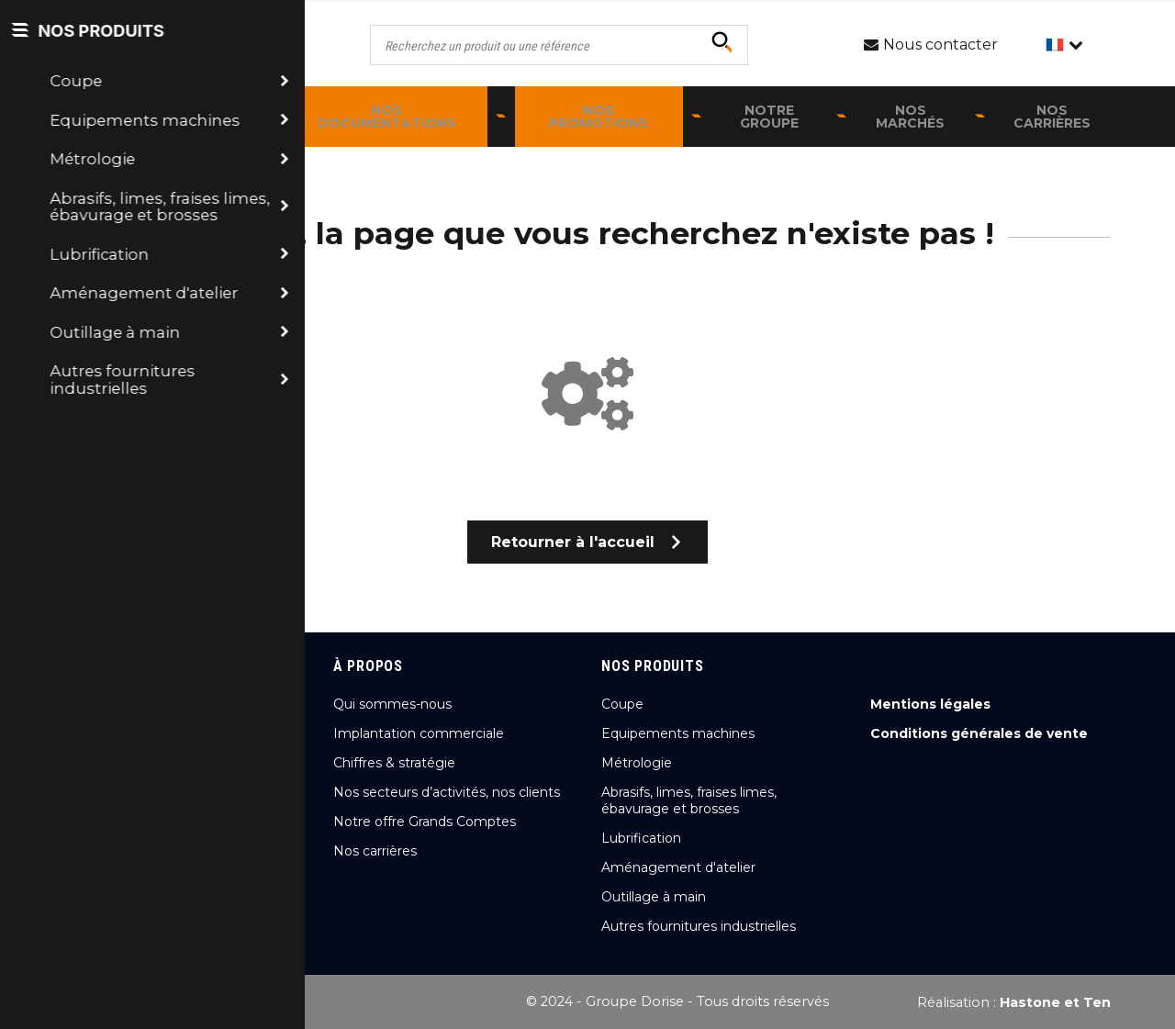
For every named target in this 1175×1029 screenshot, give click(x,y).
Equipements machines (678, 733)
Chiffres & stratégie (394, 763)
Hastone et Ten (1055, 1002)
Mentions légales (930, 704)
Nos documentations (387, 116)
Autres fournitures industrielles (698, 926)
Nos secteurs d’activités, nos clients (446, 792)
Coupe (622, 704)
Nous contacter (160, 855)
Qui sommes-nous (392, 704)
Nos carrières (1052, 116)
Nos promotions (598, 116)
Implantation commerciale (418, 733)
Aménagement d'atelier (678, 867)
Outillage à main (653, 897)
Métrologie (636, 763)
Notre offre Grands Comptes (424, 821)
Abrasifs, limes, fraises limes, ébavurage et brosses (689, 800)
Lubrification (641, 838)
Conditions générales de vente (979, 733)
